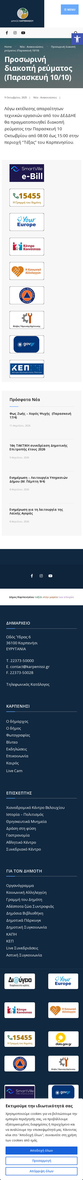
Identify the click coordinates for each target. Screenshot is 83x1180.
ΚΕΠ (10, 941)
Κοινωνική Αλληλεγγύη (26, 892)
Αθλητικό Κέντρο (21, 842)
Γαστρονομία (18, 835)
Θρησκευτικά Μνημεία (26, 821)
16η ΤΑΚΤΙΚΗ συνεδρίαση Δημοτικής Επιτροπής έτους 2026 (39, 447)
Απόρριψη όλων (42, 1171)
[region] (41, 1139)
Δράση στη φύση (21, 828)
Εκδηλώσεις (16, 749)
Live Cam (14, 770)
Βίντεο (12, 742)
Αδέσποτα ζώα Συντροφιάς (30, 906)
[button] (77, 39)
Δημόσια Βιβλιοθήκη (24, 913)
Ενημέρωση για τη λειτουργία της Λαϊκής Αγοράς (36, 511)
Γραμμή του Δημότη (24, 899)
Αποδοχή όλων (41, 1150)
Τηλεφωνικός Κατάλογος (28, 684)
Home (8, 46)
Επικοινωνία (17, 755)
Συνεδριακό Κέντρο (23, 849)
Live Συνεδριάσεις (22, 947)
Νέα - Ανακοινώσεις (31, 46)
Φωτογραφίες (18, 735)
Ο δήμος (13, 728)
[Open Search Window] (76, 33)
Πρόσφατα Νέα (25, 399)
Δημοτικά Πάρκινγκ (23, 920)
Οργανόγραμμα (20, 885)
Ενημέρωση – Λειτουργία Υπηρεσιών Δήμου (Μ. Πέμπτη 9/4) (39, 479)
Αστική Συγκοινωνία (24, 955)
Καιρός (12, 762)
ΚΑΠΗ (11, 934)
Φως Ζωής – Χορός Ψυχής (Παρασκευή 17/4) (40, 415)
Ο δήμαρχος (17, 721)
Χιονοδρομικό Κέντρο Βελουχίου (35, 807)
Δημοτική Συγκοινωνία (26, 927)
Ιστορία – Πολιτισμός (25, 814)
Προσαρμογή (41, 1161)
